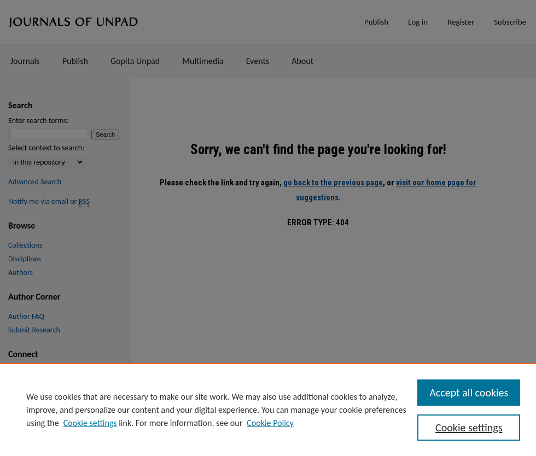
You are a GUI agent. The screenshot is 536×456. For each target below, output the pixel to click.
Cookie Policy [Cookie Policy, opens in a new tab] (270, 423)
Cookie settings (90, 423)
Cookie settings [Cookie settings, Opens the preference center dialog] (468, 427)
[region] (268, 409)
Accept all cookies (468, 392)
